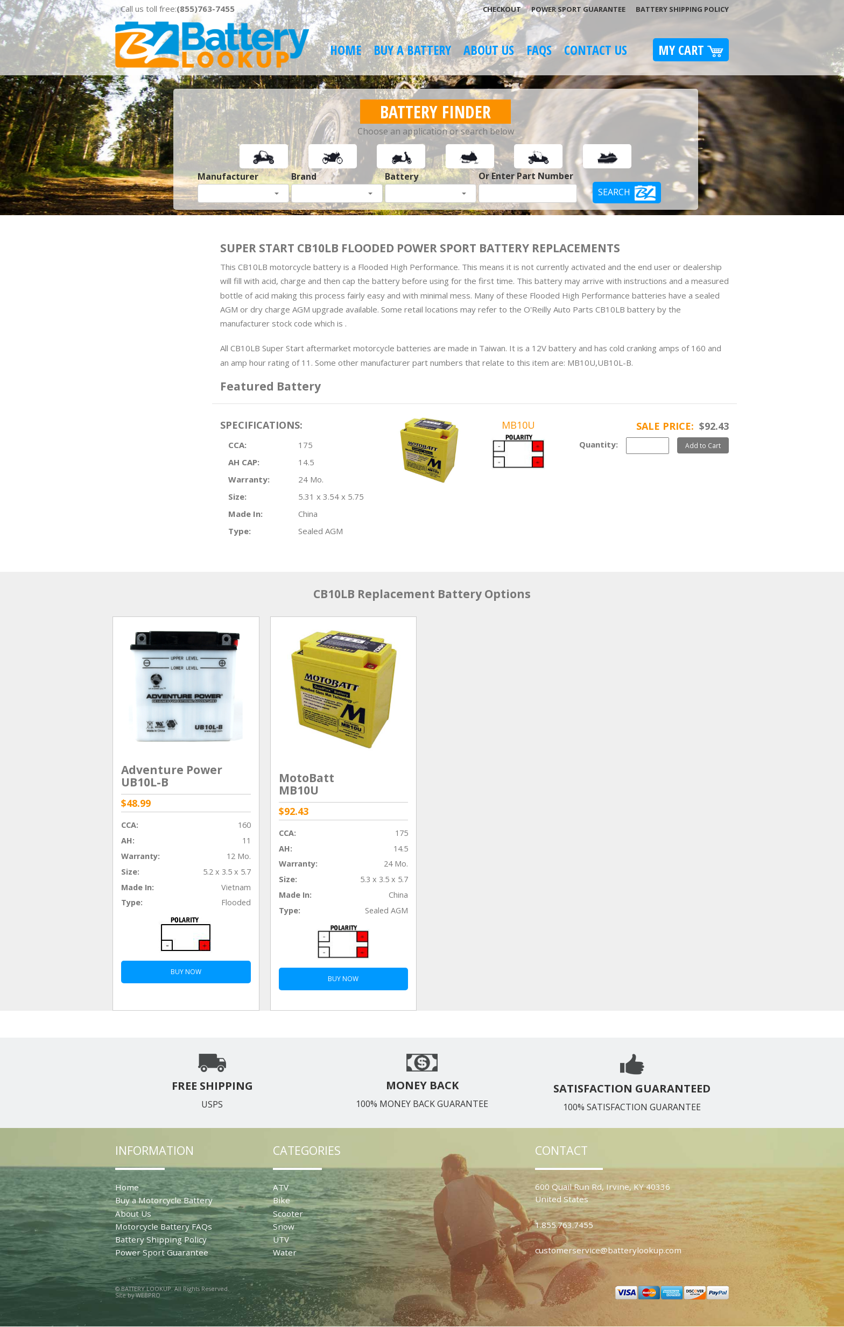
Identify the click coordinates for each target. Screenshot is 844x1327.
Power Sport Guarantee (578, 9)
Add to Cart (703, 445)
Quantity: (598, 444)
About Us (488, 50)
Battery (401, 176)
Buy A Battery (412, 50)
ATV (281, 1187)
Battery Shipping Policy (682, 9)
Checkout (502, 9)
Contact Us (595, 50)
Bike (281, 1200)
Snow (283, 1226)
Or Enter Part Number (526, 176)
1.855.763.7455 (564, 1224)
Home (345, 50)
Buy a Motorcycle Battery (164, 1200)
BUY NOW (186, 971)
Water (285, 1252)
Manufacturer (228, 176)
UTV (281, 1239)
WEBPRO (148, 1295)
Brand (303, 176)
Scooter (288, 1213)
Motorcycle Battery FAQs (163, 1226)
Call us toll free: (178, 8)
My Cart (690, 50)
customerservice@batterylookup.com (608, 1250)
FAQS (539, 50)
